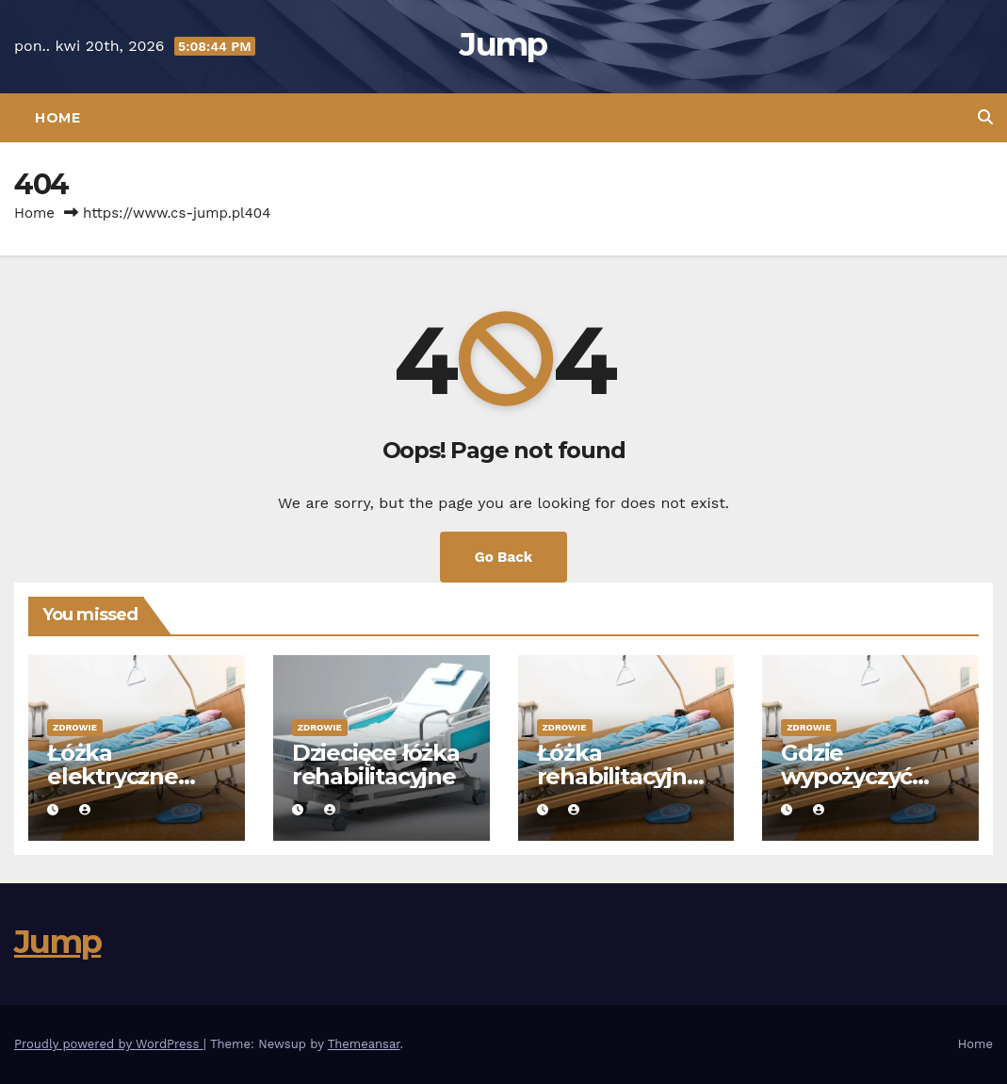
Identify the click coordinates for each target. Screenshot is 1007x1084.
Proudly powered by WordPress (108, 1044)
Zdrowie (75, 727)
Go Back (504, 557)
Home (57, 117)
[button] (985, 117)
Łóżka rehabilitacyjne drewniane (619, 776)
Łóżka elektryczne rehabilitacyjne (129, 776)
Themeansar (364, 1044)
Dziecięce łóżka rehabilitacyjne (376, 764)
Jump (503, 44)
